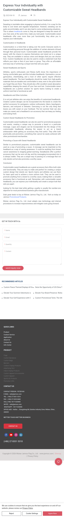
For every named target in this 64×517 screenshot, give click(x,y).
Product (6, 332)
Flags (5, 355)
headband (18, 31)
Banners (6, 363)
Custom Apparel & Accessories (14, 373)
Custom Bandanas (10, 358)
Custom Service (9, 335)
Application (8, 337)
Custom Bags (8, 360)
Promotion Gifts (9, 381)
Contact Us (7, 342)
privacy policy (27, 508)
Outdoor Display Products (12, 366)
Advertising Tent (9, 368)
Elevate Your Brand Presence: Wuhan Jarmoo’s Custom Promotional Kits (48, 293)
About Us (7, 340)
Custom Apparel (9, 376)
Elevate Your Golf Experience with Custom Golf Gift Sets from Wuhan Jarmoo (17, 298)
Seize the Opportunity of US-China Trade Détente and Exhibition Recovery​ (48, 287)
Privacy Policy (33, 456)
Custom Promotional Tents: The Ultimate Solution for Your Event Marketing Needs (48, 298)
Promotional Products (18, 197)
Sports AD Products (10, 378)
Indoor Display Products (12, 371)
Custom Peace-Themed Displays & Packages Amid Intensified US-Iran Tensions (18, 287)
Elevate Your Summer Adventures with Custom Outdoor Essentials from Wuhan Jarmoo (17, 293)
